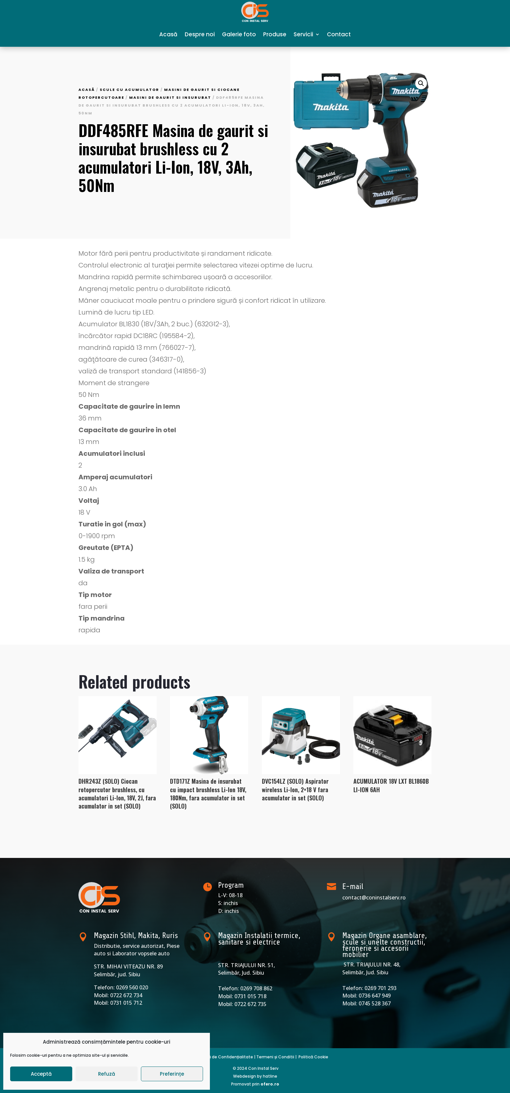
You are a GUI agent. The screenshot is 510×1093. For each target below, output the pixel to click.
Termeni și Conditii (275, 1057)
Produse (274, 34)
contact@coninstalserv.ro (374, 897)
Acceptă (41, 1073)
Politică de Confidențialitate (224, 1057)
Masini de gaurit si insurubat (170, 97)
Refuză (106, 1073)
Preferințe (172, 1073)
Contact (339, 34)
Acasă (168, 34)
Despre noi (200, 34)
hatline (270, 1076)
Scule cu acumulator (129, 89)
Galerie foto (239, 34)
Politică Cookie (313, 1057)
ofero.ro (270, 1084)
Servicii (303, 34)
